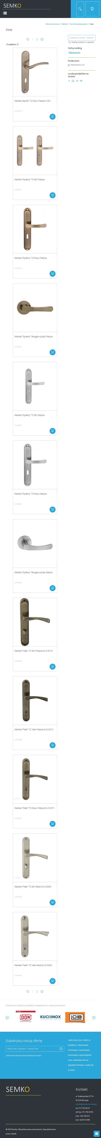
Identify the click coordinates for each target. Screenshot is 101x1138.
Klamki (64, 24)
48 (81, 81)
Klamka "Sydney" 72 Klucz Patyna (30, 258)
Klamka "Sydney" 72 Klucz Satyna (30, 493)
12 (72, 80)
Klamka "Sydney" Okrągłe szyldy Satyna (33, 572)
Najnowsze (74, 52)
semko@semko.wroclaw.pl (86, 1104)
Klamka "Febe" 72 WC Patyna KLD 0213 (33, 651)
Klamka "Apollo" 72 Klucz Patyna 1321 (32, 101)
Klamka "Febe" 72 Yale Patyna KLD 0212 (33, 729)
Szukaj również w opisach (81, 42)
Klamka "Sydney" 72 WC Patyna (29, 179)
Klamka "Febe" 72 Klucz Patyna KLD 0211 (34, 808)
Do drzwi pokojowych (78, 24)
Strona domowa (52, 24)
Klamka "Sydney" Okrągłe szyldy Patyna (33, 336)
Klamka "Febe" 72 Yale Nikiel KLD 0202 (33, 965)
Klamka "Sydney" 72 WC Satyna (29, 415)
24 (77, 81)
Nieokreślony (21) (76, 65)
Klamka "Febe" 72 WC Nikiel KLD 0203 (32, 886)
